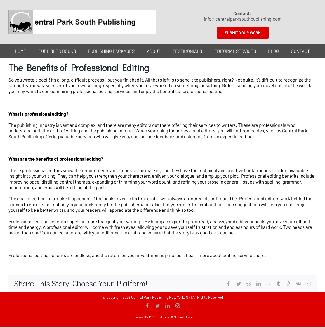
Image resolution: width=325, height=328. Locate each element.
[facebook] (147, 305)
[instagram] (177, 305)
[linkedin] (167, 305)
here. (261, 255)
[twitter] (157, 305)
